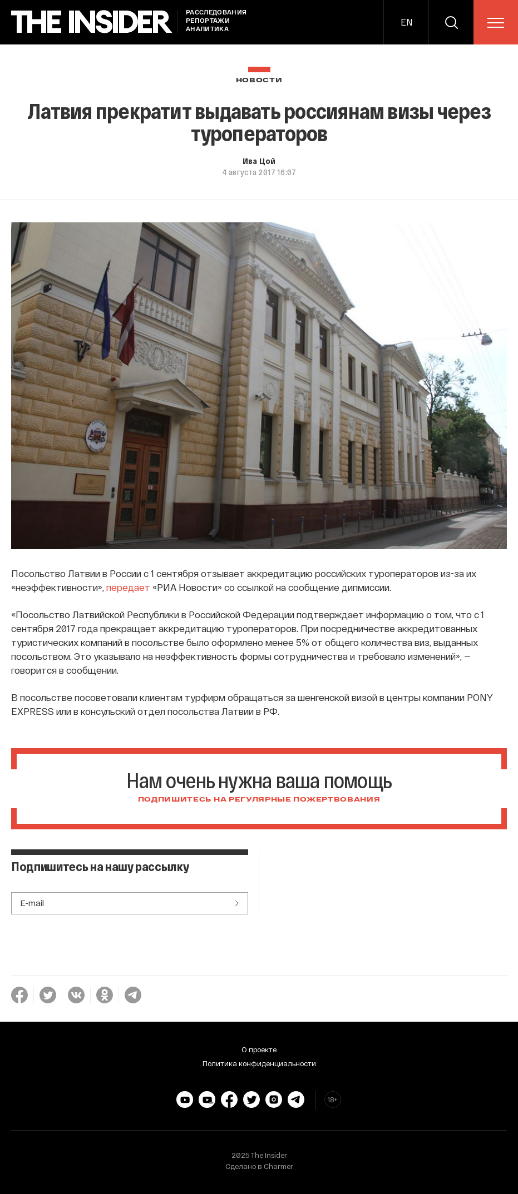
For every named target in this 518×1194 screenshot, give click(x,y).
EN (406, 22)
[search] (451, 22)
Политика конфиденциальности (259, 1063)
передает (128, 587)
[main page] (91, 22)
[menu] (495, 23)
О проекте (259, 1049)
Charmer (278, 1166)
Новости (259, 80)
